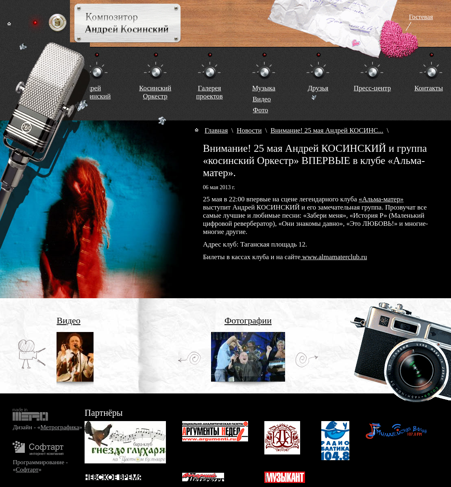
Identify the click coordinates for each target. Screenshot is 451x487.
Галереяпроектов (209, 92)
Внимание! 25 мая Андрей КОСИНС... (326, 130)
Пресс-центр (372, 88)
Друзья (318, 88)
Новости (249, 130)
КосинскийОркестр (155, 92)
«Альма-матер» (381, 199)
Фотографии (248, 320)
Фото (260, 110)
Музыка (263, 88)
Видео (262, 99)
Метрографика (60, 427)
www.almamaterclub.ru (334, 257)
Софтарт (27, 469)
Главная (216, 130)
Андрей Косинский (94, 92)
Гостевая (421, 16)
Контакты (428, 88)
